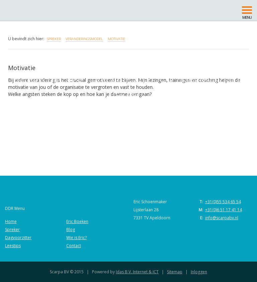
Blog (70, 229)
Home (11, 221)
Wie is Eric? (76, 237)
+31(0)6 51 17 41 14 (223, 210)
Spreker (12, 229)
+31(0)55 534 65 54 (223, 202)
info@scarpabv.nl (221, 218)
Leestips (13, 245)
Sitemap (174, 272)
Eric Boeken (77, 221)
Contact (73, 245)
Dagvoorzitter (18, 237)
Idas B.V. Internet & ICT (137, 272)
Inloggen (199, 272)
